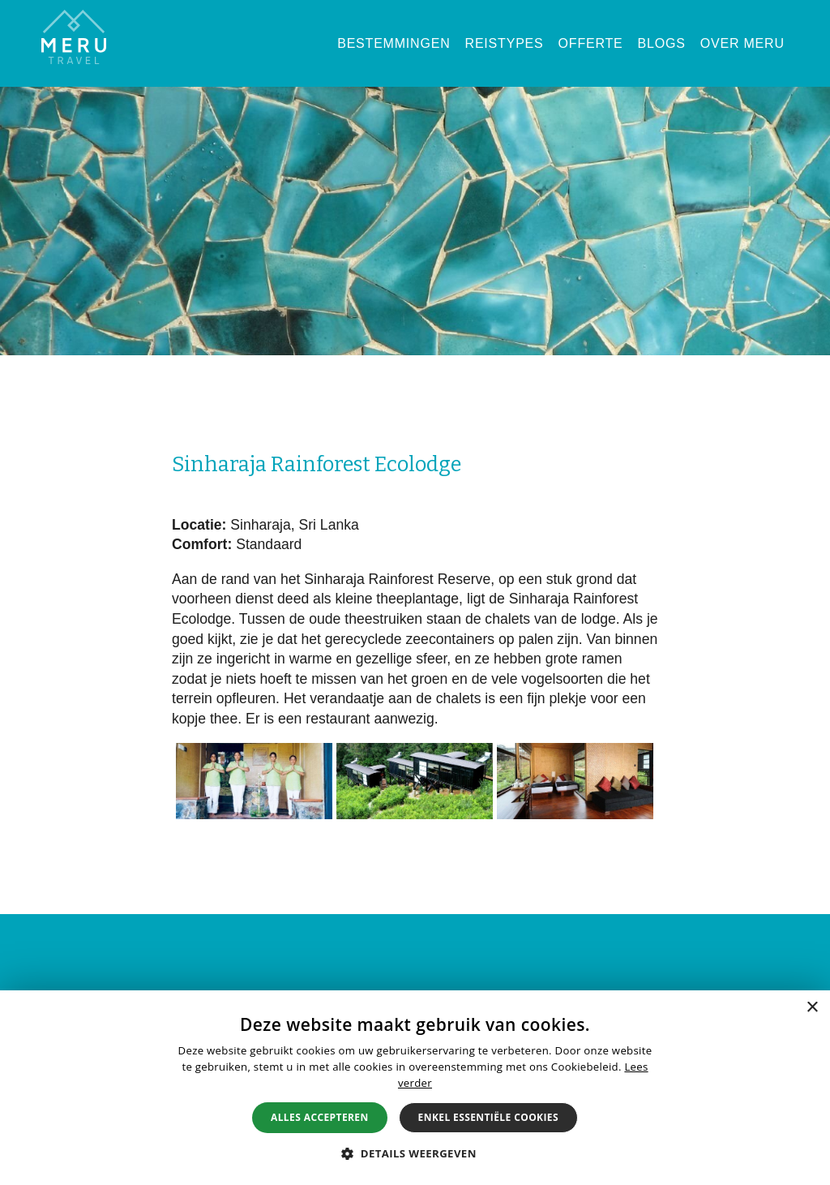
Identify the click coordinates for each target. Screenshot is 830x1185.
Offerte (590, 43)
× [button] (812, 1008)
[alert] (415, 1087)
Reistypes (504, 43)
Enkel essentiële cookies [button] (488, 1117)
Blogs (662, 43)
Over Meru (742, 43)
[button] (415, 1153)
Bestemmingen (393, 43)
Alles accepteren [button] (320, 1117)
